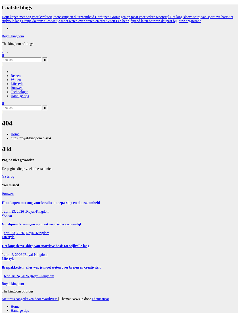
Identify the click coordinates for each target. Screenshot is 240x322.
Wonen (16, 80)
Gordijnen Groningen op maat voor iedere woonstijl (41, 224)
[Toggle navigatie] (6, 52)
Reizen (16, 76)
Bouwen (17, 88)
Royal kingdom (13, 36)
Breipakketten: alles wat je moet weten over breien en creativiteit (51, 267)
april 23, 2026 (14, 211)
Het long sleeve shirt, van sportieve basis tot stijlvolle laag (45, 246)
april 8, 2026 (13, 254)
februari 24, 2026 (17, 276)
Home (15, 134)
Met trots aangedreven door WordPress (30, 299)
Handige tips (20, 96)
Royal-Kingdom (37, 211)
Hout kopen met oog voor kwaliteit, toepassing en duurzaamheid (51, 203)
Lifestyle (17, 84)
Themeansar (100, 299)
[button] (3, 55)
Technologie (19, 92)
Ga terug (8, 176)
